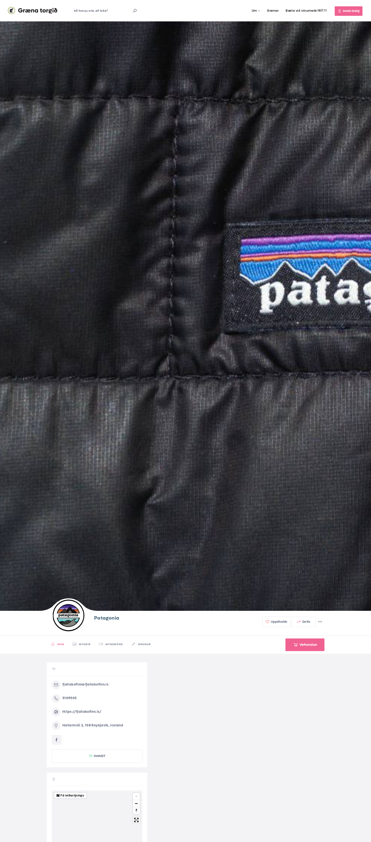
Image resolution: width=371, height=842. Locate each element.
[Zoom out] (136, 803)
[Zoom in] (136, 796)
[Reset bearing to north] (136, 810)
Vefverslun (305, 644)
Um (254, 11)
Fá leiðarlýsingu (72, 795)
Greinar (273, 11)
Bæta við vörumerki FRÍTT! (306, 11)
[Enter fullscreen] (136, 820)
